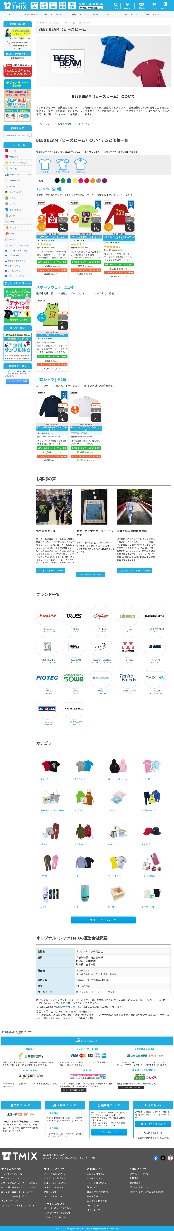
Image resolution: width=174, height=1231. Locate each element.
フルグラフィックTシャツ (19, 245)
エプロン (13, 198)
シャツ (12, 204)
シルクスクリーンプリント (56, 1182)
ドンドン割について (96, 1182)
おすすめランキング (15, 260)
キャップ (13, 233)
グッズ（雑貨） (15, 192)
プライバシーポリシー (140, 1173)
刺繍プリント (50, 1191)
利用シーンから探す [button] (54, 14)
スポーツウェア (15, 210)
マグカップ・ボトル (10, 1205)
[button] (116, 5)
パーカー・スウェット (18, 162)
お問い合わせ (93, 1205)
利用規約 (134, 1178)
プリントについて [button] (128, 14)
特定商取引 (135, 1182)
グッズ (4, 1200)
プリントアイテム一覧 (103, 920)
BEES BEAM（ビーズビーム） (74, 124)
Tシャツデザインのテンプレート (59, 1212)
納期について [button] (79, 14)
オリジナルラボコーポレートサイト (95, 992)
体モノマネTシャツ (15, 275)
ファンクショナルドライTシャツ (134, 570)
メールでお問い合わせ (153, 1124)
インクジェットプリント (55, 1178)
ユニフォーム (14, 227)
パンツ (12, 216)
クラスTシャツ (13, 265)
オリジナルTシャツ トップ (48, 22)
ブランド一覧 (69, 22)
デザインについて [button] (102, 14)
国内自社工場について (140, 1187)
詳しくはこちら (109, 1132)
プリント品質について (54, 1173)
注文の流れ (92, 1187)
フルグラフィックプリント (57, 1187)
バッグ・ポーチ (19, 1187)
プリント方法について (54, 1196)
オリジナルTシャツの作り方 (57, 1208)
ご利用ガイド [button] (151, 14)
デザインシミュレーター (55, 1217)
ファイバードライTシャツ (50, 570)
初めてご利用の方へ (96, 1173)
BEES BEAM (84, 22)
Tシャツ (12, 151)
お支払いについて (95, 1178)
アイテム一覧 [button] (30, 14)
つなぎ (24, 1196)
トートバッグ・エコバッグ (20, 174)
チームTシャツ (13, 270)
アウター (13, 222)
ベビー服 (13, 168)
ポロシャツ (13, 157)
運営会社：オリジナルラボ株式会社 (147, 1191)
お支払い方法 (87, 1041)
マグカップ (13, 239)
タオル (12, 186)
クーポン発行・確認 (17, 381)
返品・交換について (96, 1196)
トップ (12, 14)
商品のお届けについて (97, 1191)
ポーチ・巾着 (14, 180)
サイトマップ (93, 1209)
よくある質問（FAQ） (97, 1200)
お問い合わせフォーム (68, 1006)
